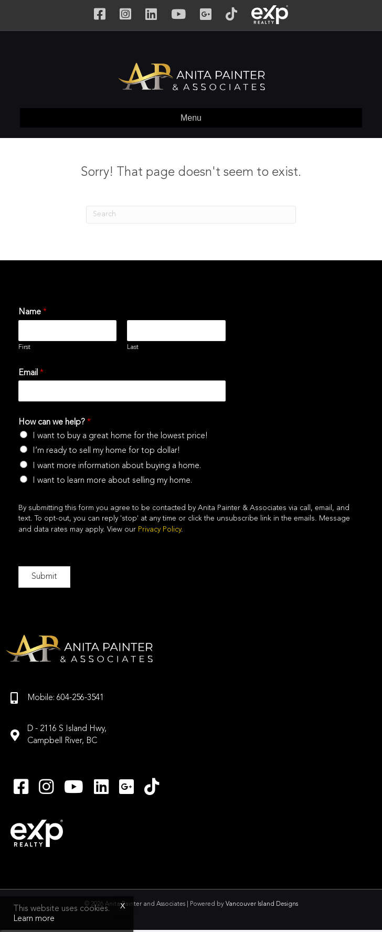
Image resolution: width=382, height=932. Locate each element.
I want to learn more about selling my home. (112, 480)
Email (31, 373)
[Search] (191, 215)
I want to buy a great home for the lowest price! (120, 436)
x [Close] (122, 906)
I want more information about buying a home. (117, 466)
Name (32, 312)
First (24, 347)
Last (133, 347)
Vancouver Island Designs (262, 904)
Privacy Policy (159, 529)
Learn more (34, 919)
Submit (44, 577)
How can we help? (54, 422)
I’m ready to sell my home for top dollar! (106, 451)
